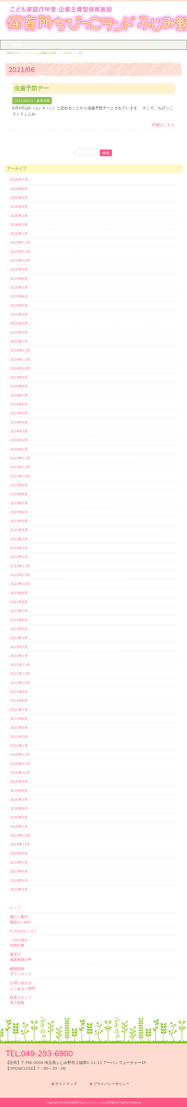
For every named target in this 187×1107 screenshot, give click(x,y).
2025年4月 (19, 314)
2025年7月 (19, 287)
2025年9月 (19, 269)
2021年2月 (19, 736)
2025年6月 (19, 296)
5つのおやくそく (23, 931)
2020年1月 (19, 826)
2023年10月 (20, 476)
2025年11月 (20, 251)
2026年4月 (19, 206)
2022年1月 (19, 655)
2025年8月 (19, 278)
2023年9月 (19, 485)
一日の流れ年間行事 (19, 943)
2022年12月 (20, 566)
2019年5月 (19, 880)
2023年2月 (19, 548)
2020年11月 (20, 763)
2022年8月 (19, 601)
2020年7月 (19, 799)
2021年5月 (19, 727)
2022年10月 (20, 583)
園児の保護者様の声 (21, 957)
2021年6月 (19, 718)
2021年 (67, 53)
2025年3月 (19, 323)
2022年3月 (19, 637)
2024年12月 (20, 350)
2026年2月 (19, 224)
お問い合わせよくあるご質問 (22, 986)
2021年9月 (19, 691)
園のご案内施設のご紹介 (21, 919)
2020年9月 (19, 781)
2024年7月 (19, 395)
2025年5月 (19, 305)
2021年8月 (19, 700)
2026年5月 (19, 197)
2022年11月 (20, 575)
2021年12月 (20, 664)
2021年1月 (19, 745)
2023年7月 (19, 503)
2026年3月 (19, 215)
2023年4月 (19, 529)
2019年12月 (20, 835)
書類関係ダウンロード (21, 971)
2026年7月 (19, 179)
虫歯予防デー (31, 88)
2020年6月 (19, 808)
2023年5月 (19, 521)
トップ (15, 907)
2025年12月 (20, 242)
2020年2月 (19, 817)
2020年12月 (20, 754)
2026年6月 (19, 188)
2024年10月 (20, 368)
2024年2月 (19, 440)
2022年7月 (19, 610)
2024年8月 (19, 386)
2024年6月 (19, 404)
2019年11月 (20, 844)
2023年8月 (19, 494)
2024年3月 (19, 431)
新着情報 (43, 100)
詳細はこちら (163, 124)
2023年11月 (20, 467)
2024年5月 (19, 413)
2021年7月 (19, 709)
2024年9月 (19, 377)
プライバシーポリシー (111, 1083)
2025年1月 (19, 341)
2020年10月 (20, 772)
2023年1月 (19, 556)
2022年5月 (19, 628)
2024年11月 (20, 359)
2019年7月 (19, 862)
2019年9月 (19, 853)
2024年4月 (19, 422)
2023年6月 (19, 512)
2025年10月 (20, 260)
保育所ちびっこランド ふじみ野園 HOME (31, 53)
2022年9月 (19, 593)
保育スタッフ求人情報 (21, 1000)
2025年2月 (19, 332)
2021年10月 (20, 682)
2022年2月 (19, 647)
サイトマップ (66, 1083)
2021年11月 (20, 673)
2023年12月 (20, 458)
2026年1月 (19, 233)
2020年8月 (19, 790)
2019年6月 (19, 871)
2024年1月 (19, 449)
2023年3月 (19, 539)
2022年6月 (19, 620)
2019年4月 (19, 889)
